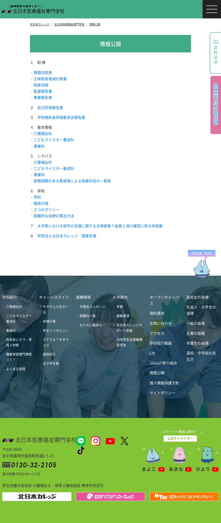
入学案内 (120, 297)
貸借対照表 (43, 72)
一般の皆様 (195, 323)
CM (152, 353)
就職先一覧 (88, 315)
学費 (119, 306)
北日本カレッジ (39, 24)
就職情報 (83, 297)
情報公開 (94, 24)
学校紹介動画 (161, 343)
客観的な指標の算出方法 (54, 215)
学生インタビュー (56, 330)
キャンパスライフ (54, 297)
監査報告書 (43, 91)
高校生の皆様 (197, 297)
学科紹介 (9, 297)
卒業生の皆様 (197, 343)
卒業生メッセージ (92, 306)
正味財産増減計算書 (50, 78)
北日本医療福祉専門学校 (69, 24)
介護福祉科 (43, 133)
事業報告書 (43, 97)
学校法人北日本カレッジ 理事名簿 (66, 235)
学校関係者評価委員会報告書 (61, 117)
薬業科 (39, 146)
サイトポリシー (162, 392)
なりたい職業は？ (92, 325)
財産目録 (41, 85)
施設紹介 (49, 354)
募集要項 (122, 315)
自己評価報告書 (50, 107)
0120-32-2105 (34, 464)
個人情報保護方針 (164, 383)
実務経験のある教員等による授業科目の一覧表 (72, 180)
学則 (37, 197)
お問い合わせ (161, 323)
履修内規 (41, 203)
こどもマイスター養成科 (54, 139)
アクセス (157, 333)
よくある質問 (15, 368)
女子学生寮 (51, 363)
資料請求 (157, 313)
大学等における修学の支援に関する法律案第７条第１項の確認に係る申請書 (100, 226)
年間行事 (49, 321)
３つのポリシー (46, 209)
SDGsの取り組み (163, 363)
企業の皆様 (195, 333)
